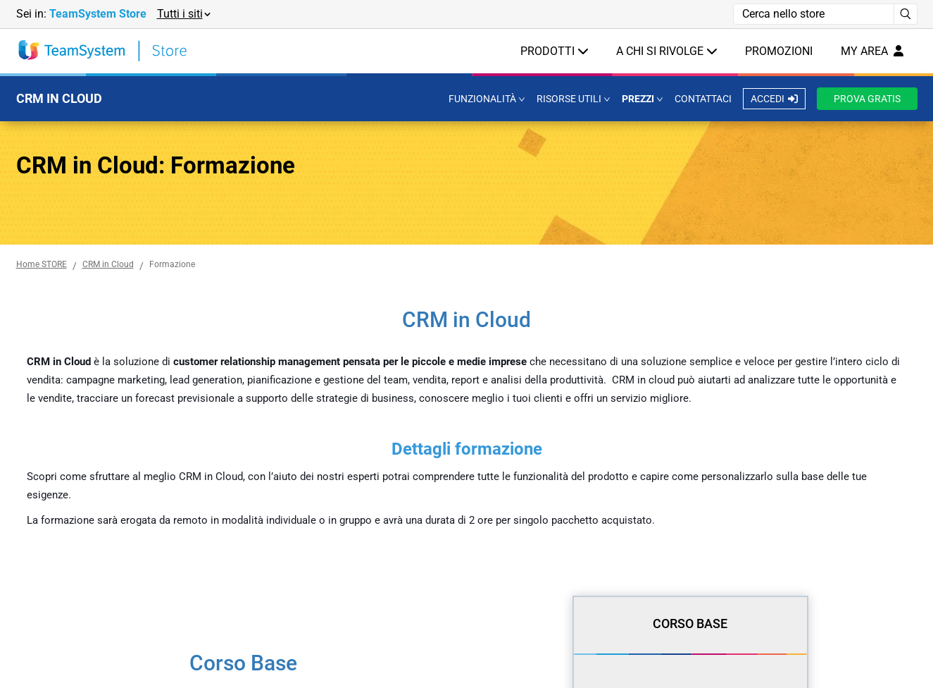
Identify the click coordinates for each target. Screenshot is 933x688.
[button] (183, 14)
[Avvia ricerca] (906, 14)
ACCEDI (774, 98)
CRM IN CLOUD (59, 98)
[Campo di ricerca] (813, 14)
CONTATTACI (703, 98)
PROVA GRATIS (867, 98)
